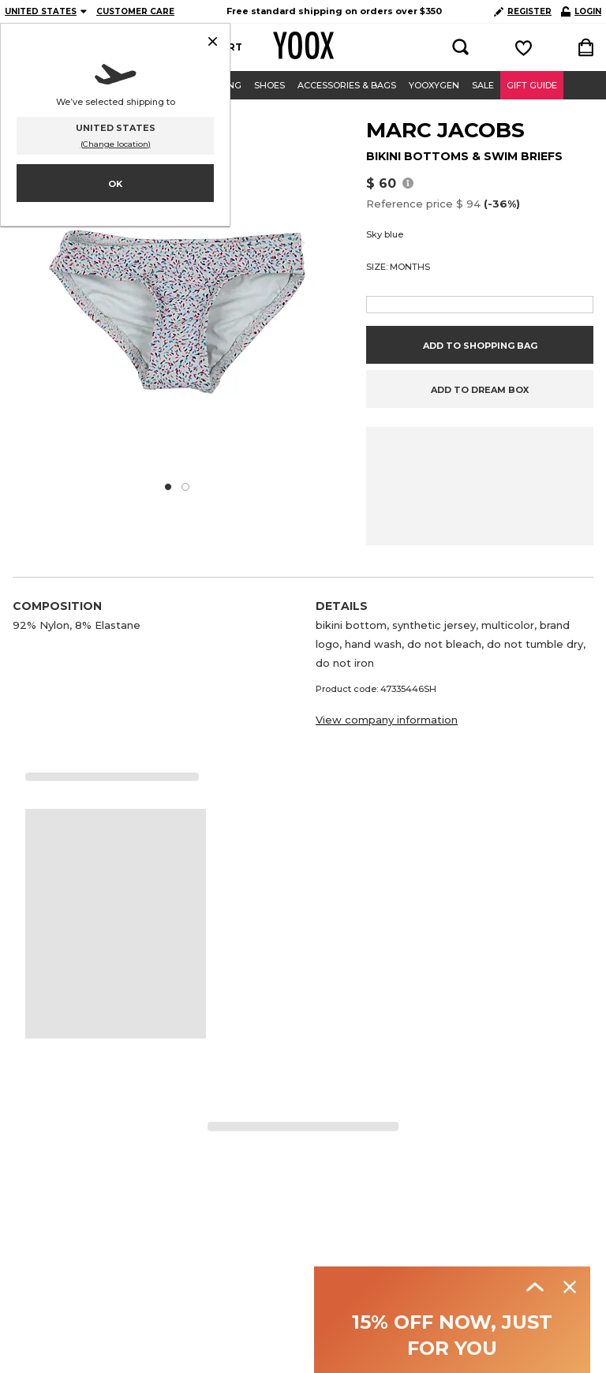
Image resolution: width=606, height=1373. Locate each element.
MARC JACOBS (445, 130)
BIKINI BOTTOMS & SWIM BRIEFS (464, 156)
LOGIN (581, 11)
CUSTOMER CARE (135, 11)
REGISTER (523, 11)
